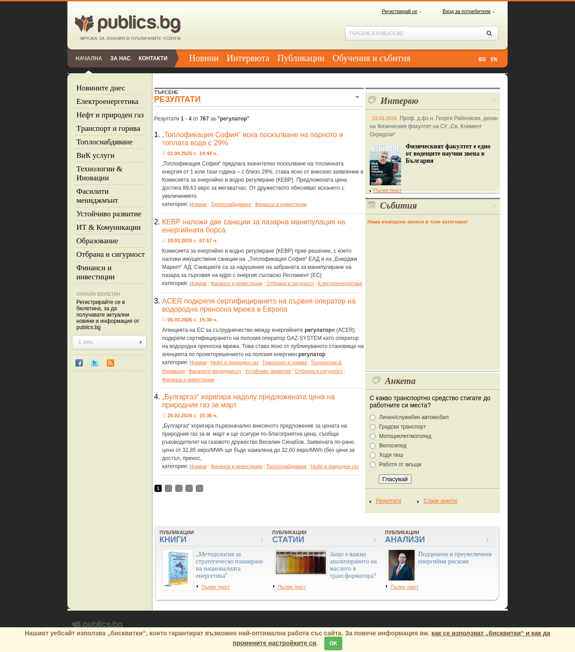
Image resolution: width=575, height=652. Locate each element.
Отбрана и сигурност (110, 254)
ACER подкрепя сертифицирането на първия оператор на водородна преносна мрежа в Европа (259, 305)
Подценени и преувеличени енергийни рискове (455, 558)
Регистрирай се (399, 11)
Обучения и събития (372, 58)
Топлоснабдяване (104, 142)
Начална (88, 58)
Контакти (153, 58)
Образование (97, 241)
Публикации (301, 58)
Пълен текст (386, 190)
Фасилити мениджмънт (97, 196)
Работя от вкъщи (400, 464)
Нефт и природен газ (110, 115)
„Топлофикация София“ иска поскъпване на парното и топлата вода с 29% (252, 139)
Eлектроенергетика (107, 101)
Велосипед (393, 445)
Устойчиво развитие (109, 214)
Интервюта (248, 58)
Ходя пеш (391, 455)
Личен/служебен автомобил (414, 417)
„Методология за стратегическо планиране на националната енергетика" (229, 565)
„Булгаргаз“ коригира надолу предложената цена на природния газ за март (248, 401)
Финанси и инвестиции (95, 272)
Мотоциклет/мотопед (405, 436)
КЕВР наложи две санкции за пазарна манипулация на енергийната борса (253, 226)
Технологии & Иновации (99, 173)
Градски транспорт (402, 427)
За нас (120, 58)
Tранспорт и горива (108, 128)
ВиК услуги (95, 155)
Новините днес (100, 88)
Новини (204, 58)
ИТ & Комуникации (108, 227)
